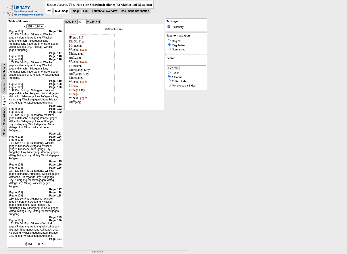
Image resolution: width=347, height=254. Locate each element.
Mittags (74, 90)
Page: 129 (55, 217)
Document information (135, 11)
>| (99, 21)
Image (76, 11)
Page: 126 (55, 164)
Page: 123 (55, 133)
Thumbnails (4, 71)
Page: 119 (55, 81)
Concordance (4, 116)
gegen (83, 49)
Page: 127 (55, 189)
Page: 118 (55, 56)
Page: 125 (55, 161)
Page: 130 (55, 220)
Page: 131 (55, 239)
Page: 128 (55, 192)
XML (86, 11)
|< (73, 21)
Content (4, 87)
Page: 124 (55, 136)
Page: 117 (55, 53)
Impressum (97, 251)
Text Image (61, 11)
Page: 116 (55, 31)
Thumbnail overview (104, 11)
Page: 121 (55, 105)
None (4, 132)
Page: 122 (55, 108)
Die (71, 41)
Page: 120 (55, 84)
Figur (82, 41)
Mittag (73, 85)
